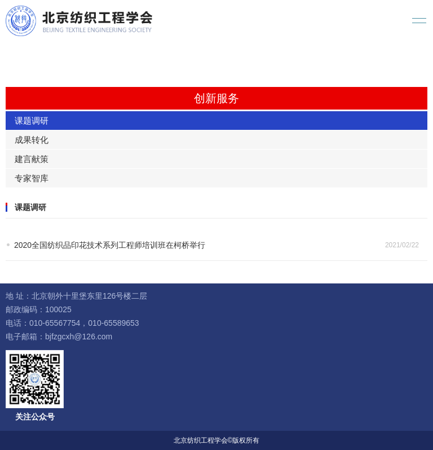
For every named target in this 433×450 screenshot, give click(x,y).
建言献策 (31, 159)
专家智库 (31, 178)
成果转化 (31, 140)
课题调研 (31, 120)
